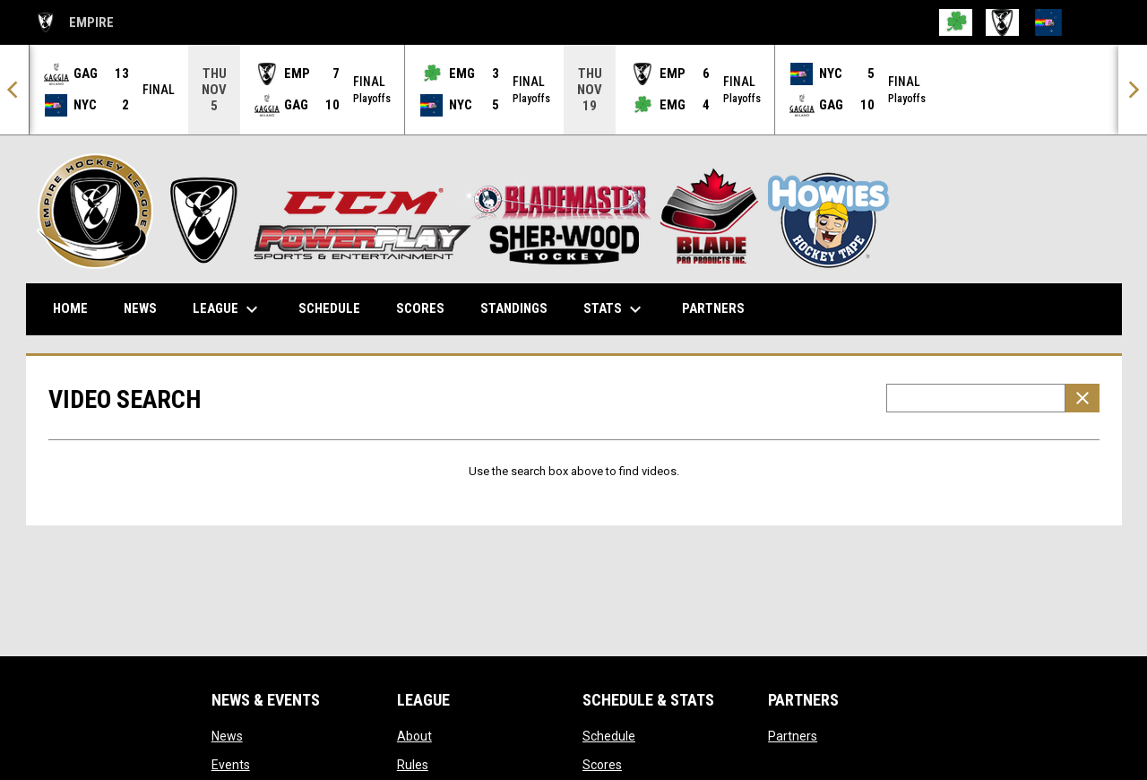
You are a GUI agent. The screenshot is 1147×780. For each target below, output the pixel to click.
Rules (412, 764)
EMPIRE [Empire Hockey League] (75, 22)
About (414, 735)
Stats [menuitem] (614, 308)
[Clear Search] (1082, 397)
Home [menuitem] (70, 307)
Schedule (608, 735)
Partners (792, 735)
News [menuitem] (140, 307)
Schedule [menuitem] (329, 307)
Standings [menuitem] (514, 307)
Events (230, 764)
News (227, 735)
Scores (602, 764)
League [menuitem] (228, 308)
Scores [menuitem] (420, 307)
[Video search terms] (975, 397)
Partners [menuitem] (713, 307)
